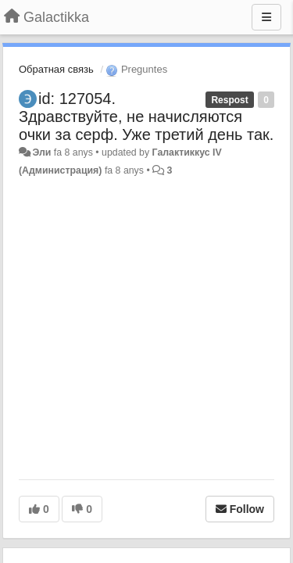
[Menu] (266, 17)
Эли (41, 152)
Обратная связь (56, 69)
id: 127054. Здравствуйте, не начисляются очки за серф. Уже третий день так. (146, 116)
